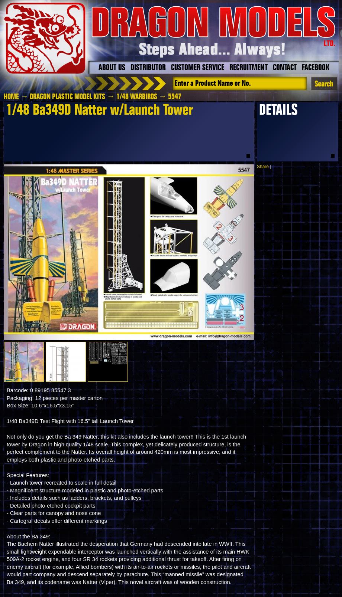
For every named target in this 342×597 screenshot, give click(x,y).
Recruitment (248, 68)
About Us (112, 68)
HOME (11, 97)
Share (263, 166)
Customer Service (197, 68)
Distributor (148, 68)
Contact (285, 68)
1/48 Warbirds (136, 97)
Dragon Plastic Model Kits (67, 97)
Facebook (315, 68)
